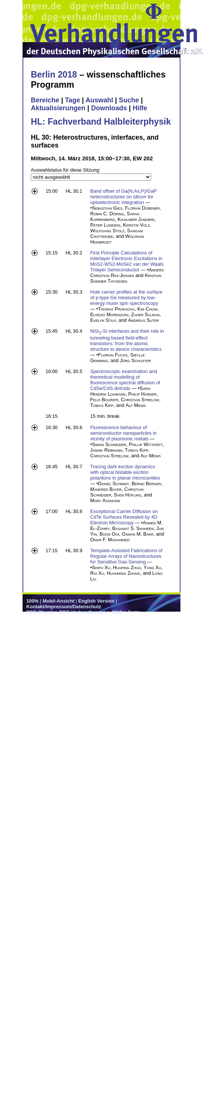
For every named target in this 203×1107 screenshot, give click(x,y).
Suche (129, 100)
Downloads (109, 108)
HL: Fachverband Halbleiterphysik (101, 121)
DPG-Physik (40, 612)
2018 (117, 612)
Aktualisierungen (58, 108)
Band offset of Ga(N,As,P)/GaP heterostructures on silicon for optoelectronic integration (123, 196)
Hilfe (140, 108)
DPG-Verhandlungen (82, 612)
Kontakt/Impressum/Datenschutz (63, 606)
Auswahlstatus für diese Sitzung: (65, 170)
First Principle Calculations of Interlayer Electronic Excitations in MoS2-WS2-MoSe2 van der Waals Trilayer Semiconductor (127, 261)
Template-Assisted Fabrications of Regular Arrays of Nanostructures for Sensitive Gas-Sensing (126, 556)
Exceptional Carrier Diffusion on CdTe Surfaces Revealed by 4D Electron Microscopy (124, 517)
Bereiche (45, 100)
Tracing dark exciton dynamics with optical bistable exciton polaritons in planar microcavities (125, 472)
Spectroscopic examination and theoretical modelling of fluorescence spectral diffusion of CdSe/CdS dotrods (125, 379)
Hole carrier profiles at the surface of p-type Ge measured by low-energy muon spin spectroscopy (126, 297)
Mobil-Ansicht (58, 601)
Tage (72, 100)
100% (32, 601)
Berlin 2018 (54, 74)
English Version (96, 601)
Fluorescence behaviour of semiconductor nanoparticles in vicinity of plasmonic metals (123, 433)
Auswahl (99, 100)
